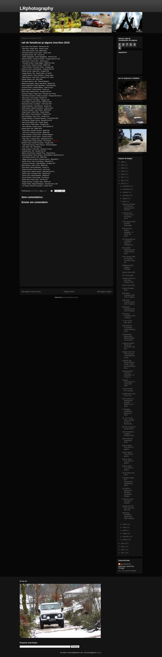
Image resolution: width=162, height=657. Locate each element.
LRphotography (36, 8)
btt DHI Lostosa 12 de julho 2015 (128, 428)
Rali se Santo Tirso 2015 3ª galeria (127, 454)
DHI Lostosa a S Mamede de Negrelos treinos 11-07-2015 (128, 402)
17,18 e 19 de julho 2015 (127, 321)
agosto (125, 198)
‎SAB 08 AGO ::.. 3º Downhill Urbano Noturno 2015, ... (128, 328)
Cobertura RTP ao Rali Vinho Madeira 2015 (128, 280)
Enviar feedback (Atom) (70, 297)
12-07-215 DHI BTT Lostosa (127, 390)
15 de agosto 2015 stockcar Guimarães (128, 223)
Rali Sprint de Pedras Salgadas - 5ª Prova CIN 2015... (127, 232)
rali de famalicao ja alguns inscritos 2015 (128, 433)
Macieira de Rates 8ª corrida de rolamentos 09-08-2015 (128, 207)
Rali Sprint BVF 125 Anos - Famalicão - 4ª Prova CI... (128, 374)
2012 (123, 550)
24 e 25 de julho (128, 275)
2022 (123, 162)
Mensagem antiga (104, 292)
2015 (123, 183)
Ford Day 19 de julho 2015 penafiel (127, 501)
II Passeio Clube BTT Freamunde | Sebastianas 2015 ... (128, 481)
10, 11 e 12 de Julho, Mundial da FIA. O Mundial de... (128, 421)
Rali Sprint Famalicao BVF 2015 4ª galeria (128, 295)
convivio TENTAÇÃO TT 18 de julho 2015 (128, 383)
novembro (126, 189)
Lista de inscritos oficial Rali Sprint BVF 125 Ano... (128, 346)
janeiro (125, 540)
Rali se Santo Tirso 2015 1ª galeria (127, 468)
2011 (123, 553)
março (125, 533)
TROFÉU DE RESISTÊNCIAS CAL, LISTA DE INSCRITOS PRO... (128, 364)
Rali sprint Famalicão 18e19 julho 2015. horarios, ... (128, 516)
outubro (125, 192)
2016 (123, 180)
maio (125, 527)
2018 (123, 174)
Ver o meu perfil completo (127, 571)
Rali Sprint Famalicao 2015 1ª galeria (128, 316)
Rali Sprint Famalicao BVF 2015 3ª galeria (128, 302)
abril (124, 530)
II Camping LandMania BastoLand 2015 (127, 412)
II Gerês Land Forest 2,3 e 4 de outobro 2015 (128, 215)
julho (124, 201)
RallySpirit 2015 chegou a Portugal (127, 267)
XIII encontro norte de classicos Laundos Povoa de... (128, 259)
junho (125, 524)
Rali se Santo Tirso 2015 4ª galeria (127, 447)
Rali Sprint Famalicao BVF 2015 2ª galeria (128, 309)
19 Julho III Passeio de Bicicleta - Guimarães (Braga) (127, 492)
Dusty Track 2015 (128, 285)
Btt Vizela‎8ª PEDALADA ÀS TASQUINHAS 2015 (128, 250)
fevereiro (126, 536)
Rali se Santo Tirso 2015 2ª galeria (127, 461)
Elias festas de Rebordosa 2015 (127, 440)
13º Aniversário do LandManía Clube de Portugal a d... (128, 242)
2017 (123, 177)
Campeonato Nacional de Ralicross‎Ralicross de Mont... (128, 337)
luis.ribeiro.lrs (126, 564)
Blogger (98, 652)
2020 (123, 168)
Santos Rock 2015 (128, 272)
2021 (123, 165)
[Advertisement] (66, 270)
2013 (123, 546)
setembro (126, 195)
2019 (123, 171)
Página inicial (69, 292)
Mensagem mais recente (31, 292)
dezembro (126, 186)
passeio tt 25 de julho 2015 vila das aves (128, 508)
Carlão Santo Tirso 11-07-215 (128, 395)
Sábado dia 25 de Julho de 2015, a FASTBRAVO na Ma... (128, 354)
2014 (123, 543)
